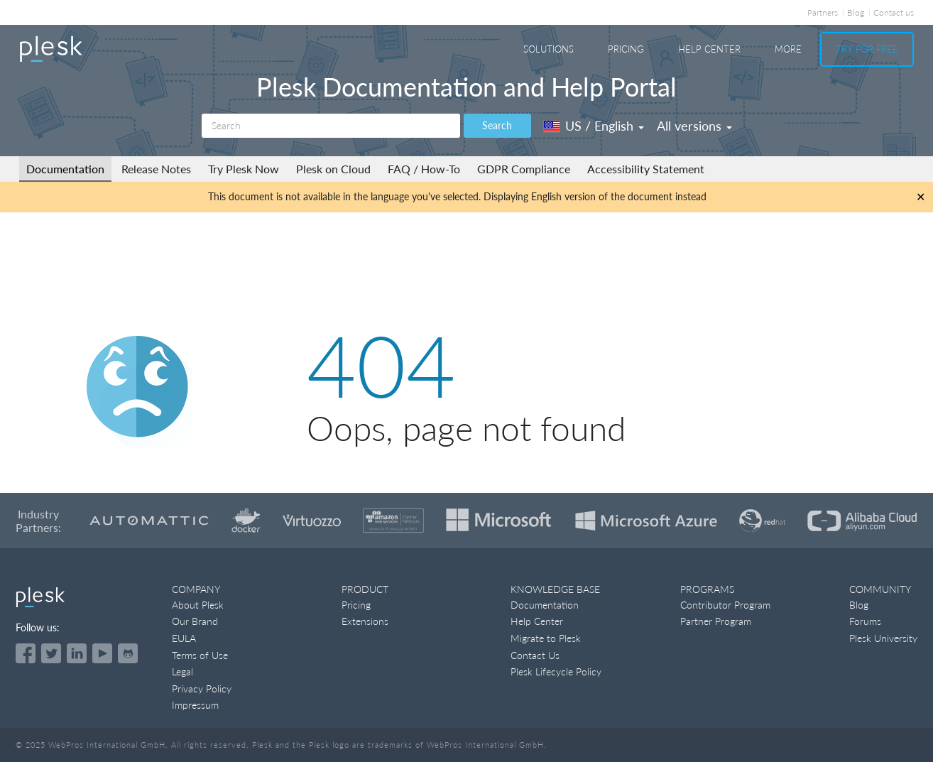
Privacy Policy (201, 688)
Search (497, 125)
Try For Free (867, 49)
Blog (855, 12)
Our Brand (195, 621)
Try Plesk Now (243, 168)
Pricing (626, 49)
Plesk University (883, 638)
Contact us (893, 12)
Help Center (709, 49)
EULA (184, 638)
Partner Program (715, 621)
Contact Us (535, 655)
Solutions (548, 49)
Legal (182, 671)
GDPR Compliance (523, 168)
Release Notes (156, 168)
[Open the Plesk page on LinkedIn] (77, 653)
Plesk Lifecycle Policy (556, 671)
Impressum (195, 705)
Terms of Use (200, 655)
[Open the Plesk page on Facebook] (26, 653)
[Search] (331, 126)
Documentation (65, 168)
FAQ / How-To (424, 168)
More (788, 49)
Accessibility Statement (645, 168)
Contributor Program (725, 605)
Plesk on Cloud (333, 168)
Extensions (365, 621)
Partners (822, 12)
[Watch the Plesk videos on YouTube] (102, 653)
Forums (865, 621)
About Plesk (198, 605)
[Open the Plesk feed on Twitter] (51, 653)
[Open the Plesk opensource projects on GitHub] (128, 653)
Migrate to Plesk (546, 638)
